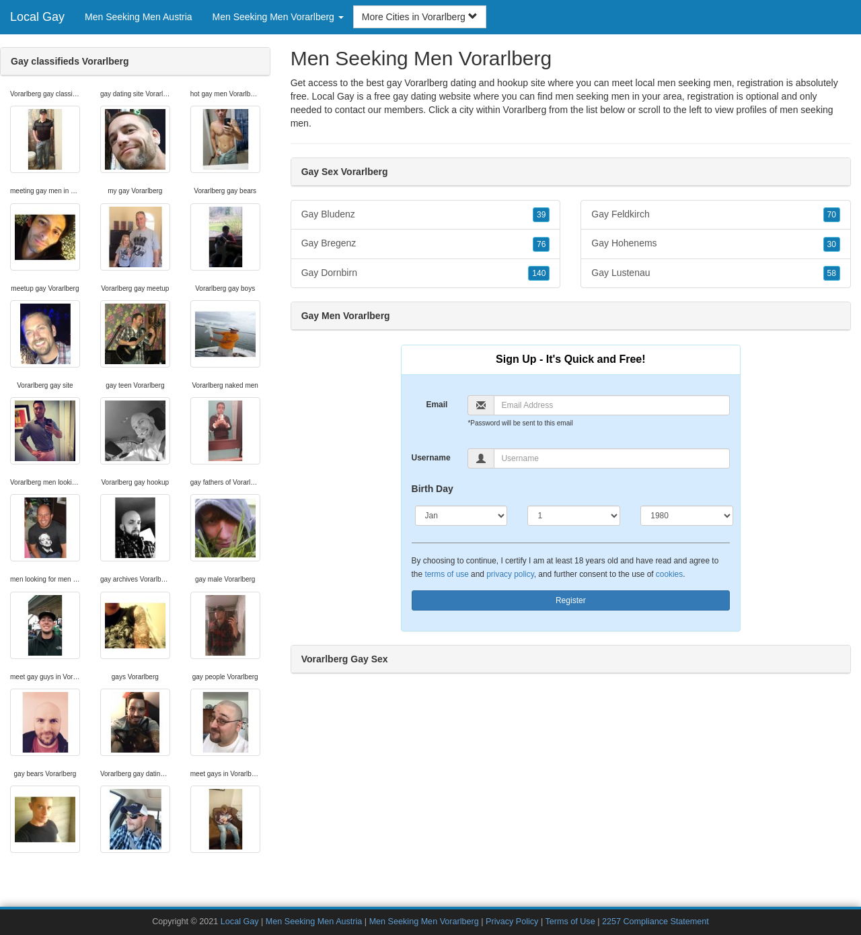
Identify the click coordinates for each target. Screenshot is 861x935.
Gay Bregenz (425, 243)
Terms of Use (570, 921)
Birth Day (432, 488)
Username (431, 457)
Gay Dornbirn (425, 273)
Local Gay (37, 17)
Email (436, 404)
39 (541, 214)
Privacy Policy (512, 921)
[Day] (573, 516)
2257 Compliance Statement (655, 921)
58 (831, 273)
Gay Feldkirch (715, 214)
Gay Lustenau (715, 273)
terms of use (446, 574)
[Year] (686, 516)
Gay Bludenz (425, 214)
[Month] (461, 516)
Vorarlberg (525, 109)
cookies (669, 574)
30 (831, 244)
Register (571, 600)
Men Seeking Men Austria (138, 16)
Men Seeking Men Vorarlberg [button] (278, 16)
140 (539, 273)
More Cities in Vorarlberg (420, 16)
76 (541, 244)
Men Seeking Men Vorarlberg (424, 921)
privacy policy (509, 574)
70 (831, 214)
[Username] (612, 458)
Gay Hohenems (715, 243)
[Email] (612, 405)
